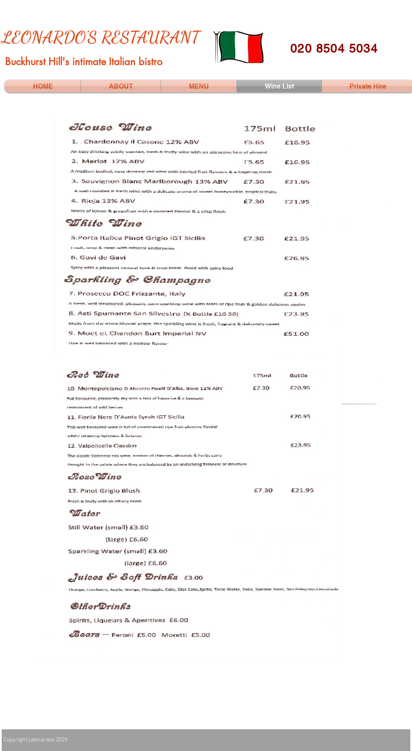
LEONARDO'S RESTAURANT (101, 37)
